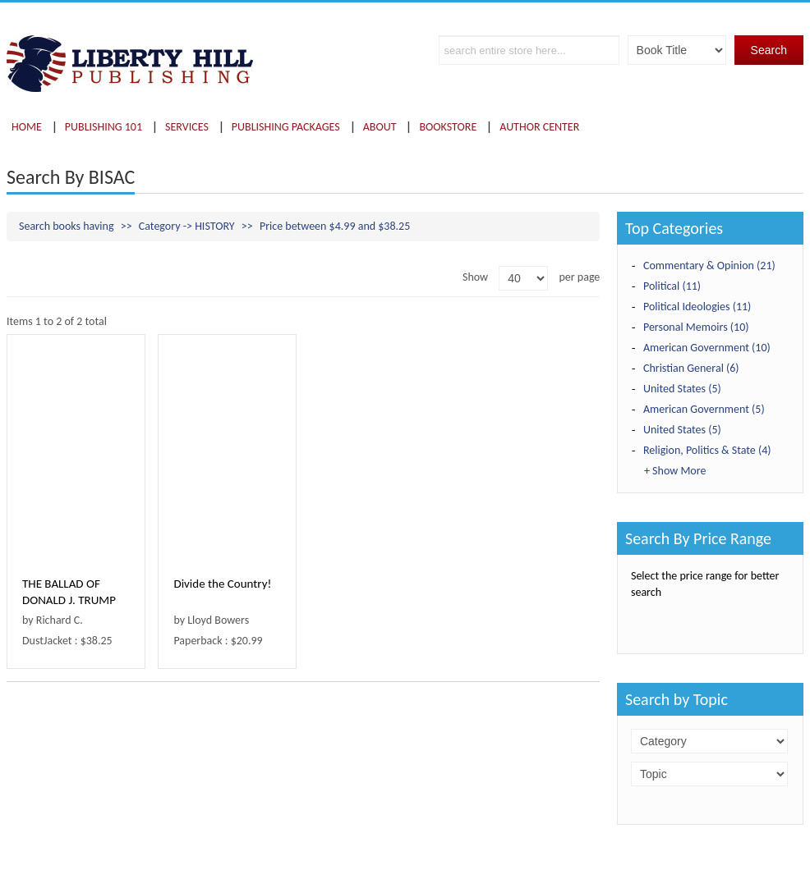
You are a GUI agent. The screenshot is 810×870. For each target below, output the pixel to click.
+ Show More (675, 471)
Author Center (539, 127)
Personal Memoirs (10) (696, 327)
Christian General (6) (691, 368)
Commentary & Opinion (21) (709, 265)
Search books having (66, 226)
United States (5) (682, 389)
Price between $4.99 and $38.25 (335, 226)
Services (187, 127)
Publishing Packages (286, 127)
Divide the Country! (222, 583)
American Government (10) (707, 348)
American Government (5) (704, 409)
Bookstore (447, 127)
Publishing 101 (103, 127)
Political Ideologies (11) (697, 307)
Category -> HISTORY (187, 226)
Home (27, 127)
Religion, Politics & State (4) (707, 450)
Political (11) (672, 286)
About (380, 127)
